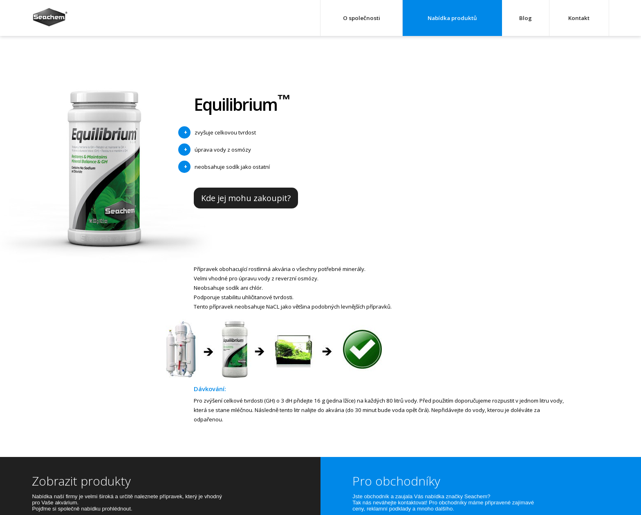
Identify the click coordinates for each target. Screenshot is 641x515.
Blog (525, 18)
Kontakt (578, 18)
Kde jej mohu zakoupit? (246, 198)
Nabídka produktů (452, 18)
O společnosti (361, 18)
